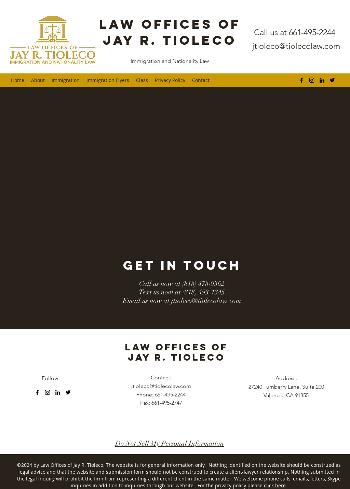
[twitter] (332, 80)
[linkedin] (322, 80)
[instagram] (311, 80)
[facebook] (301, 80)
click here (275, 485)
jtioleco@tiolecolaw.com (296, 46)
